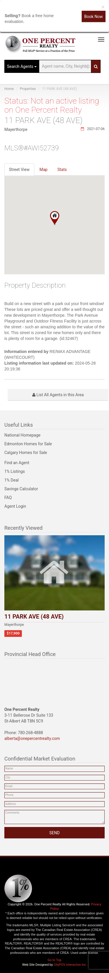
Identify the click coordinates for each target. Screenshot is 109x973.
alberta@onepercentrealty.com (32, 738)
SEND (54, 832)
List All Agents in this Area (58, 394)
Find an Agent (16, 462)
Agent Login (15, 506)
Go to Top (54, 960)
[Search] (96, 66)
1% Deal (11, 480)
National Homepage (22, 435)
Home (9, 89)
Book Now (93, 16)
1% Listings (14, 471)
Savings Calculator (21, 489)
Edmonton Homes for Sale (28, 444)
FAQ (8, 497)
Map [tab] (44, 169)
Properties (28, 89)
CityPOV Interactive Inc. (70, 965)
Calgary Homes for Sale (25, 452)
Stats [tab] (62, 169)
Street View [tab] (19, 169)
